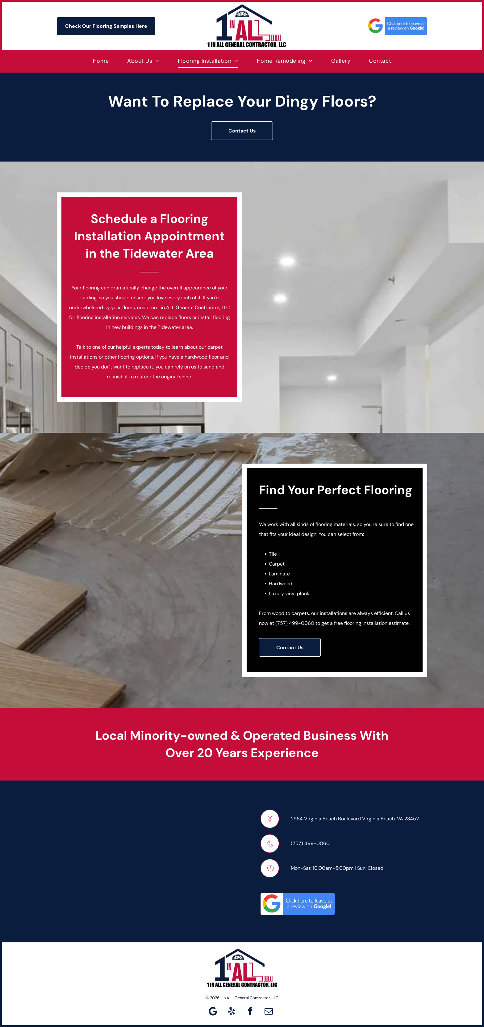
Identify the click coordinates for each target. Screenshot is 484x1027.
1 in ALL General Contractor (188, 307)
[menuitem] (101, 60)
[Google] (213, 1012)
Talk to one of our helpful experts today (120, 347)
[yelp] (231, 1012)
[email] (268, 1012)
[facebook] (250, 1012)
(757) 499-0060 (294, 623)
